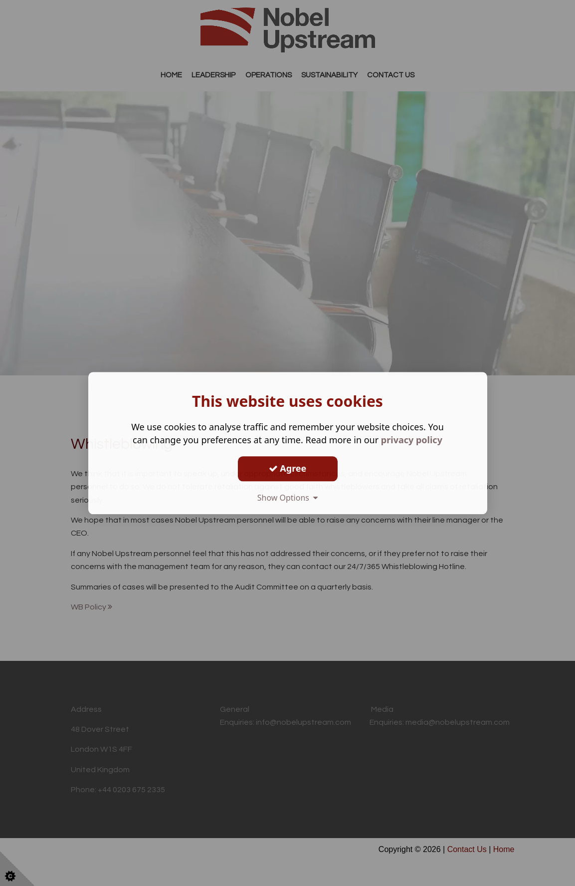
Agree (288, 468)
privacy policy (411, 440)
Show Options (287, 497)
